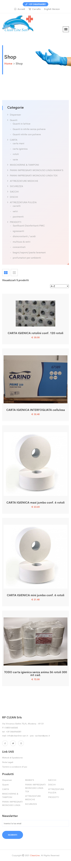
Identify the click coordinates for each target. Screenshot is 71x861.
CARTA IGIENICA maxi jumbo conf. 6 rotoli (35, 502)
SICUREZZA (16, 186)
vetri (15, 211)
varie (15, 159)
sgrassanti (18, 231)
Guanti (13, 120)
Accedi (19, 9)
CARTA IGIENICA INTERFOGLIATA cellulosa (35, 410)
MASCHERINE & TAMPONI (24, 164)
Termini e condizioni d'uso (14, 766)
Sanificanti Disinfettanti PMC (29, 225)
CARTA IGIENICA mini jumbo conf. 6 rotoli (35, 595)
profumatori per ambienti (27, 257)
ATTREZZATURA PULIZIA (23, 202)
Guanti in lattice (21, 123)
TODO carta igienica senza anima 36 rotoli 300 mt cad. (35, 673)
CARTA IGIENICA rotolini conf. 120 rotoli (35, 333)
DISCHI (14, 196)
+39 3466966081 (35, 4)
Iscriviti (12, 835)
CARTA (13, 139)
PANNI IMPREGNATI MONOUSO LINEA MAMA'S (36, 170)
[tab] (5, 272)
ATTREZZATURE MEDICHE (24, 180)
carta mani (18, 143)
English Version (52, 9)
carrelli (16, 205)
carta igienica (20, 148)
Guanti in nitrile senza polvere (29, 129)
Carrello (34, 9)
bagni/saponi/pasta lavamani (29, 252)
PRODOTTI (15, 222)
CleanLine (35, 855)
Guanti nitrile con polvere (27, 134)
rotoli (16, 154)
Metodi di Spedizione (12, 757)
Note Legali (7, 762)
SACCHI (14, 191)
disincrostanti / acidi (24, 236)
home (8, 63)
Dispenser (15, 114)
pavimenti (18, 216)
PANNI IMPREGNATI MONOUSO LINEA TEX (34, 175)
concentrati (19, 247)
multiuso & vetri (21, 241)
